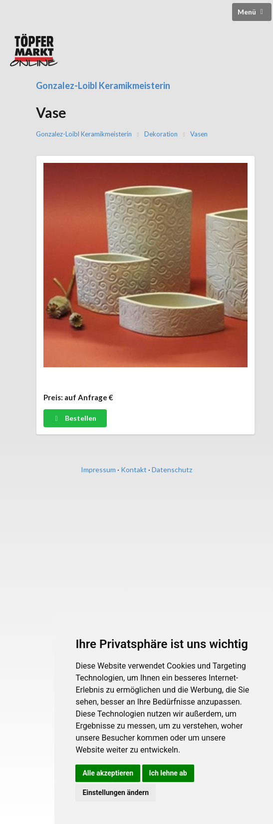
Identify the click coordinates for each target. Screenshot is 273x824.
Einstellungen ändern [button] (115, 793)
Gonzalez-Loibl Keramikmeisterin (103, 85)
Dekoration (161, 134)
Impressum (98, 469)
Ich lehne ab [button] (168, 773)
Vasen (199, 134)
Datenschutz (172, 469)
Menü (252, 11)
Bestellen (74, 418)
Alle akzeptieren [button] (107, 773)
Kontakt (134, 469)
